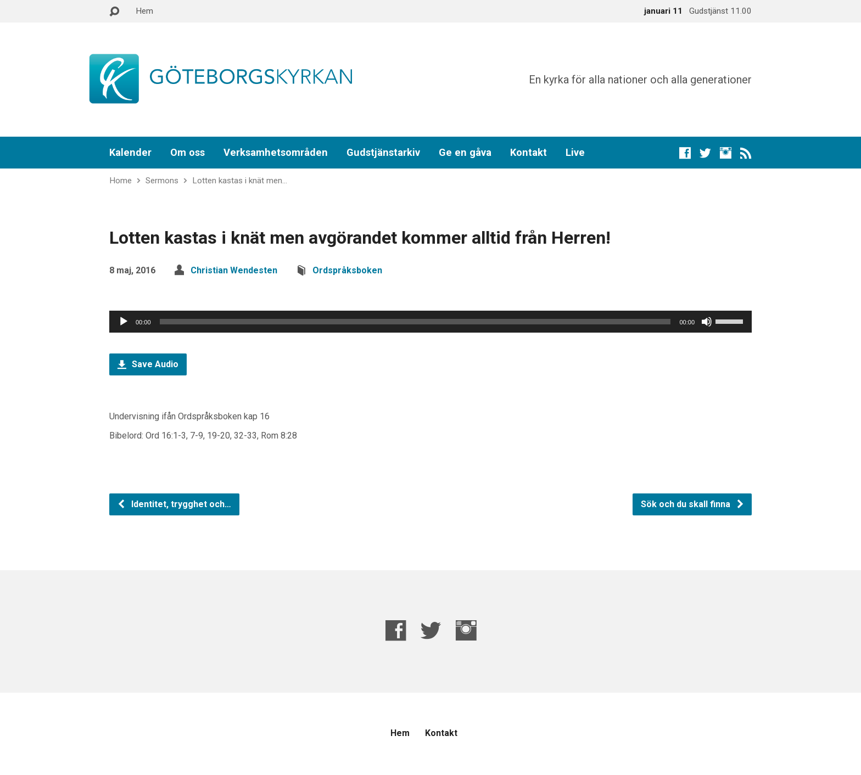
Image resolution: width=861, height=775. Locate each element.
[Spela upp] (123, 321)
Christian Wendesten (234, 270)
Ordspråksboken (347, 270)
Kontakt (528, 153)
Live (575, 153)
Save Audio (148, 364)
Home (120, 181)
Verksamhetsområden (275, 153)
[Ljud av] (706, 321)
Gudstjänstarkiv (383, 153)
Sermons (162, 181)
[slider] (415, 321)
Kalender (130, 153)
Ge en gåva (465, 153)
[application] (430, 322)
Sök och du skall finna (693, 504)
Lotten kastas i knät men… (239, 181)
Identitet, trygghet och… (174, 504)
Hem (144, 11)
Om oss (187, 153)
